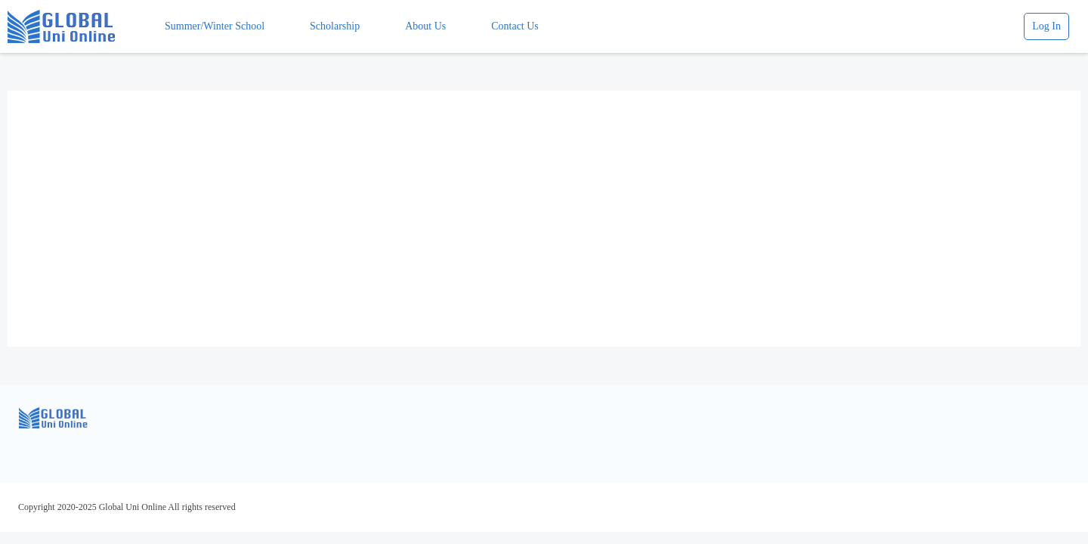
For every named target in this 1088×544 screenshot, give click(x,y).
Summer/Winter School (214, 26)
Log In (1046, 26)
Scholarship (335, 26)
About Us (425, 26)
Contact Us (515, 26)
